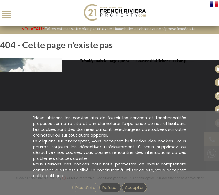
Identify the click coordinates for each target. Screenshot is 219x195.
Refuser (110, 187)
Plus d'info (85, 187)
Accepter (134, 187)
